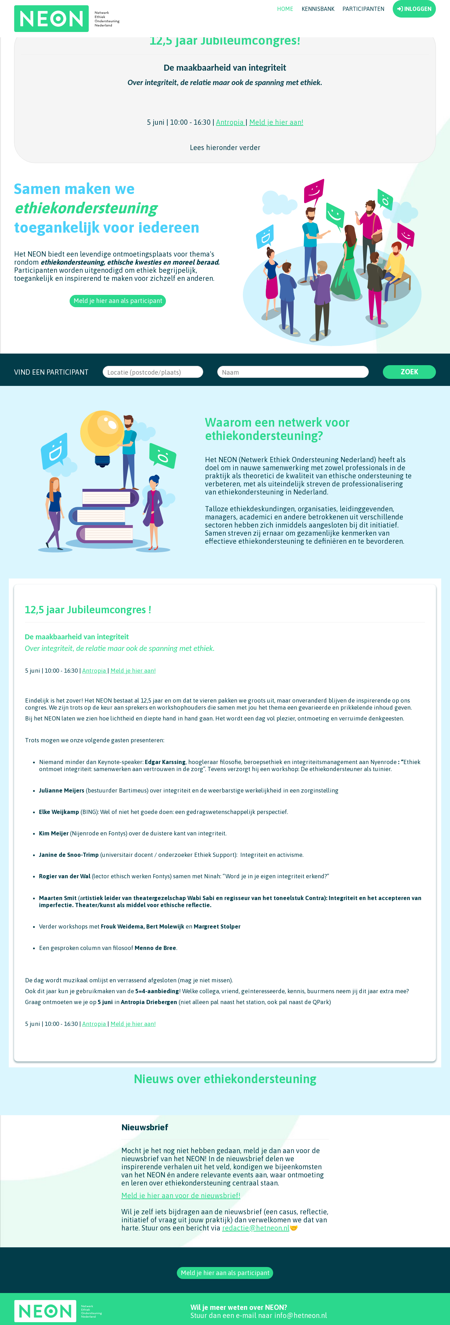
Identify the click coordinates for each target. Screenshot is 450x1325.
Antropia (230, 147)
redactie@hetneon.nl (255, 1254)
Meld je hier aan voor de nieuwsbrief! (180, 1221)
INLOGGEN (414, 33)
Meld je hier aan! (276, 147)
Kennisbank (318, 33)
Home (285, 33)
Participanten (363, 33)
